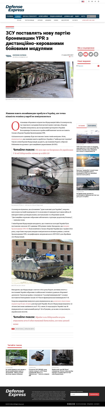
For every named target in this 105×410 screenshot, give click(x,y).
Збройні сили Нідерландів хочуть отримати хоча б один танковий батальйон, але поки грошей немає (39, 324)
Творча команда (29, 20)
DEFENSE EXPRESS (20, 55)
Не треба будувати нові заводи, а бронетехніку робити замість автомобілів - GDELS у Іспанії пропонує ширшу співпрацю (16, 375)
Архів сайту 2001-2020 (88, 20)
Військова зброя (27, 332)
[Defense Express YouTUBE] (92, 2)
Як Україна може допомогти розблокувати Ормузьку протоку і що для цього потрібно (87, 196)
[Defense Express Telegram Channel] (98, 2)
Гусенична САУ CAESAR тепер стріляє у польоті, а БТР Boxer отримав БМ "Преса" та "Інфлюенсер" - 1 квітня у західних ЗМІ (38, 376)
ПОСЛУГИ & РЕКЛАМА (81, 407)
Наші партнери (65, 20)
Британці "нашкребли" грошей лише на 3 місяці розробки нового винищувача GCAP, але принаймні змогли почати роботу (88, 174)
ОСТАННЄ (82, 126)
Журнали (40, 20)
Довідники (48, 20)
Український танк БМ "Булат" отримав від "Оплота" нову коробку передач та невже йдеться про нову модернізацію (62, 375)
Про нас (19, 20)
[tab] (82, 126)
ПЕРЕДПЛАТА (90, 407)
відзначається (17, 139)
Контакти (75, 20)
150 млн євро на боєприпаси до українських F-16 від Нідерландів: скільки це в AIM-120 (43, 153)
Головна (8, 28)
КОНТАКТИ (96, 407)
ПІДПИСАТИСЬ (94, 398)
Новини (12, 28)
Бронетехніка (19, 332)
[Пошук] (97, 16)
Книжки (56, 20)
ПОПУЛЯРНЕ (92, 126)
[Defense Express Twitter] (95, 2)
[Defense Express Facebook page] (89, 2)
